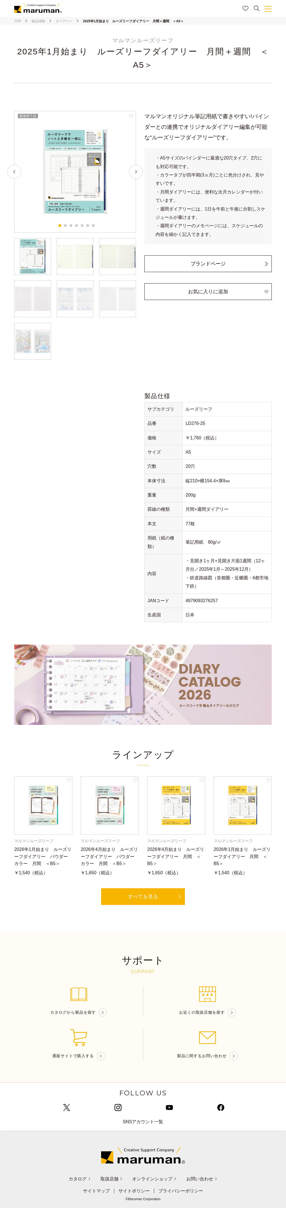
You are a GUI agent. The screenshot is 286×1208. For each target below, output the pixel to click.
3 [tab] (71, 225)
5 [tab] (82, 225)
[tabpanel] (75, 172)
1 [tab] (59, 225)
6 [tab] (87, 225)
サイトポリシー (134, 1191)
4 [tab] (76, 225)
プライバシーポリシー (180, 1191)
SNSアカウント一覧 (143, 1121)
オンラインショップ (154, 1178)
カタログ (80, 1178)
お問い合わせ (201, 1178)
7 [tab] (93, 225)
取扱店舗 (112, 1178)
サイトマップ (96, 1191)
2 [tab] (65, 225)
